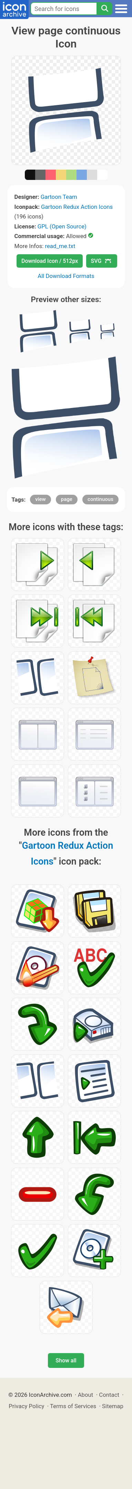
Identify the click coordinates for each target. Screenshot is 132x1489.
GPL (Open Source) (62, 226)
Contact (109, 1394)
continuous (100, 499)
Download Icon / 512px (49, 261)
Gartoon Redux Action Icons (77, 206)
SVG (101, 261)
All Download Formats (66, 275)
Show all (65, 1360)
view (40, 499)
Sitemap (112, 1406)
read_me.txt (60, 246)
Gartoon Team (59, 196)
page (66, 499)
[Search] (104, 8)
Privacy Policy (26, 1406)
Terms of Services (73, 1406)
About (85, 1394)
